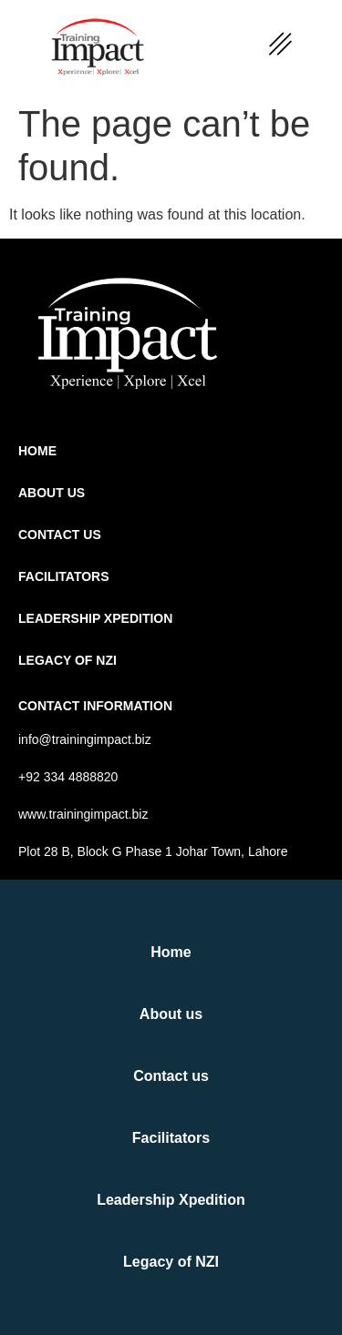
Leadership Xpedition (95, 618)
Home (37, 450)
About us (51, 492)
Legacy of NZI (67, 660)
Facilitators (63, 576)
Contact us (59, 534)
